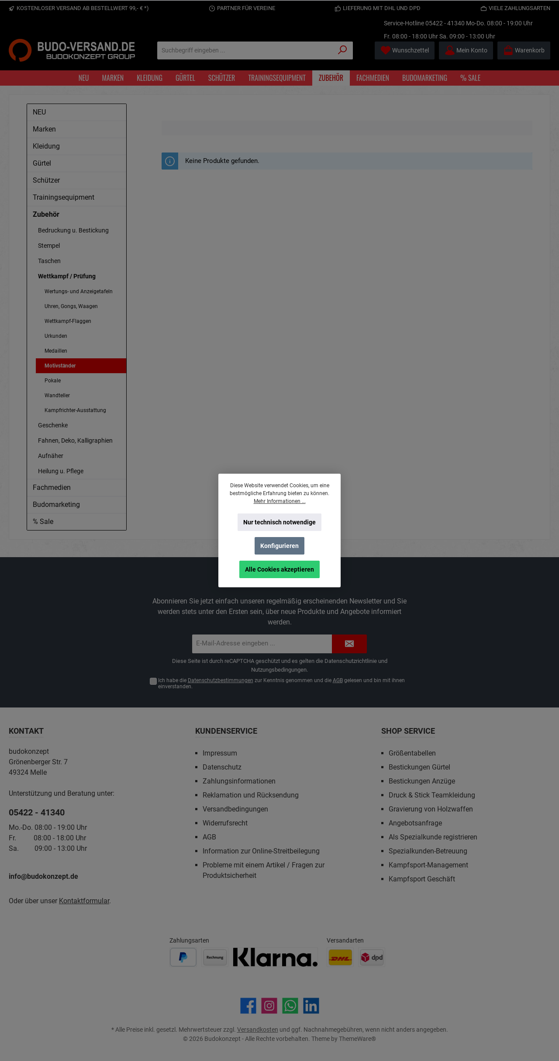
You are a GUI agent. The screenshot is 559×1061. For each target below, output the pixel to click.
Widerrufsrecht (225, 823)
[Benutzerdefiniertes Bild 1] (183, 957)
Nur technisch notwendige (279, 522)
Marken (44, 129)
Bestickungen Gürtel (419, 767)
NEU (39, 112)
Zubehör (46, 214)
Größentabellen (412, 753)
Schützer (46, 180)
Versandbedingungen (235, 809)
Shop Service (408, 730)
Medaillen (56, 351)
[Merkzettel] (405, 50)
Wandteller (57, 395)
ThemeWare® (357, 1038)
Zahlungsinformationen (239, 781)
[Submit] (349, 644)
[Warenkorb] (523, 50)
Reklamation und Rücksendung (251, 795)
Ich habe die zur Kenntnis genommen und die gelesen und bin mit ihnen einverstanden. (281, 683)
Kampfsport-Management (428, 865)
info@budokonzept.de (43, 876)
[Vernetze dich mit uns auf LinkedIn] (311, 1006)
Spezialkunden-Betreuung (428, 851)
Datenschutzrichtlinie (350, 661)
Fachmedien (52, 487)
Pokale (53, 381)
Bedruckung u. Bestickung (73, 230)
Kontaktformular (84, 901)
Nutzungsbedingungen (279, 669)
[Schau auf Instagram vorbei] (269, 1006)
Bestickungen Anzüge (422, 781)
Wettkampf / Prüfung (67, 276)
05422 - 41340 (445, 23)
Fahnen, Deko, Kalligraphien (75, 440)
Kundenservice (226, 730)
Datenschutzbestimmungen (220, 680)
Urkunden (56, 336)
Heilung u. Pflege (60, 471)
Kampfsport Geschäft (422, 879)
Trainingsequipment (63, 197)
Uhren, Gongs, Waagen (71, 306)
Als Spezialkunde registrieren (433, 837)
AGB (338, 680)
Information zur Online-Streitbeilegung (261, 851)
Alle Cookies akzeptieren (279, 569)
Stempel (49, 245)
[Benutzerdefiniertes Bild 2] (214, 957)
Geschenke (53, 425)
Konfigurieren (279, 545)
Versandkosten (257, 1029)
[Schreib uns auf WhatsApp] (290, 1006)
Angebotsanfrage (415, 823)
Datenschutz (222, 767)
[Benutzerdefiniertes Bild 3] (275, 957)
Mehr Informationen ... (280, 501)
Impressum (220, 753)
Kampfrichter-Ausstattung (75, 410)
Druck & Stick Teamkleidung (432, 795)
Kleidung (46, 146)
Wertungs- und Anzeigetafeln (79, 291)
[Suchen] (342, 50)
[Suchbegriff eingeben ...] (245, 50)
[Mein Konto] (466, 50)
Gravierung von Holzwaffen (431, 809)
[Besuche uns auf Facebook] (248, 1006)
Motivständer (60, 366)
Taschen (49, 260)
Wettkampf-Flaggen (68, 321)
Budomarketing (56, 504)
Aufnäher (50, 455)
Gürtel (42, 163)
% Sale (43, 521)
